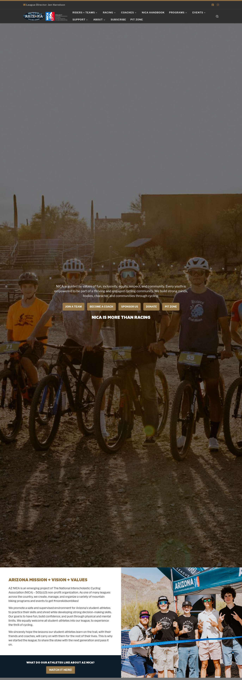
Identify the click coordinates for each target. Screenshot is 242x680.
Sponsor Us (129, 306)
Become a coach (101, 306)
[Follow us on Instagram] (218, 5)
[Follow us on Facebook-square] (213, 5)
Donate (151, 306)
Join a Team (73, 306)
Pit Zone (171, 306)
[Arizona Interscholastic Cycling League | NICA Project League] (45, 15)
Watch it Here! (60, 670)
